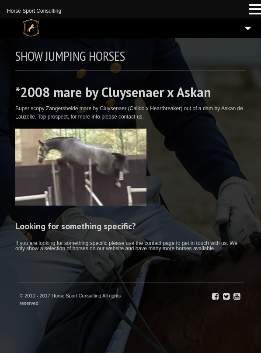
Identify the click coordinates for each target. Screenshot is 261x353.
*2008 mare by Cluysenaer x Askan (113, 92)
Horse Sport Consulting (34, 11)
